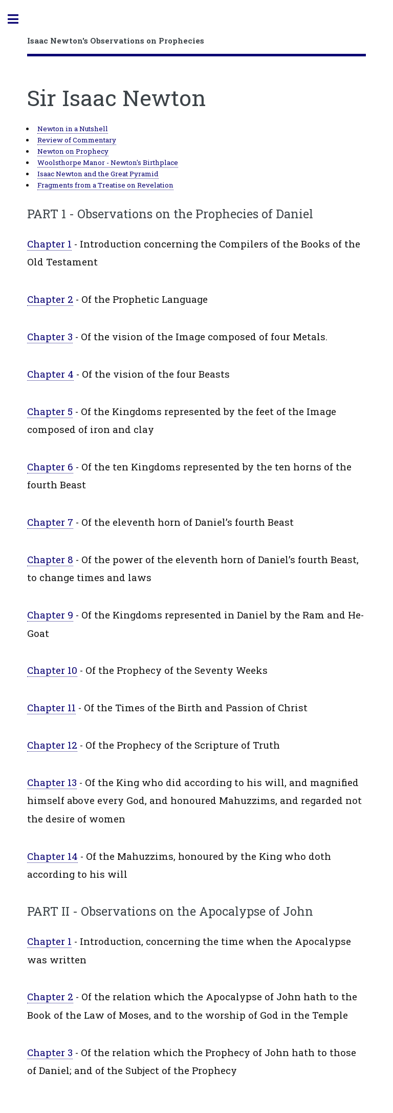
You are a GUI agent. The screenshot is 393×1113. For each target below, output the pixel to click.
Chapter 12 (52, 744)
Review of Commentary (76, 140)
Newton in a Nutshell (72, 128)
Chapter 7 (50, 522)
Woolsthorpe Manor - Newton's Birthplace (107, 162)
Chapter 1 (49, 243)
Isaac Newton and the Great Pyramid (98, 173)
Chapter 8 (50, 559)
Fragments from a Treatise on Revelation (105, 185)
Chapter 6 (50, 466)
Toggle (18, 19)
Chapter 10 (52, 670)
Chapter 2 (50, 299)
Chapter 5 (50, 411)
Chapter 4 (50, 373)
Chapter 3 (50, 336)
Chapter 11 (51, 707)
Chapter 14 (52, 856)
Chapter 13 (52, 782)
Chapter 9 (50, 614)
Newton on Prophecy (72, 151)
